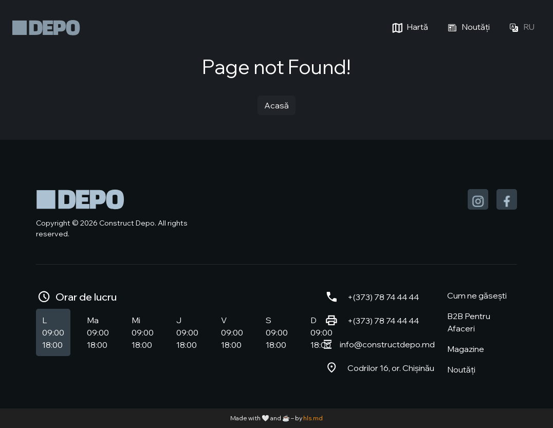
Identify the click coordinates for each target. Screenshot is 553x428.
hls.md (313, 418)
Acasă (276, 105)
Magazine (465, 349)
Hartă (409, 27)
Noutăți (467, 27)
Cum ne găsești (477, 295)
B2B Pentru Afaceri (468, 322)
